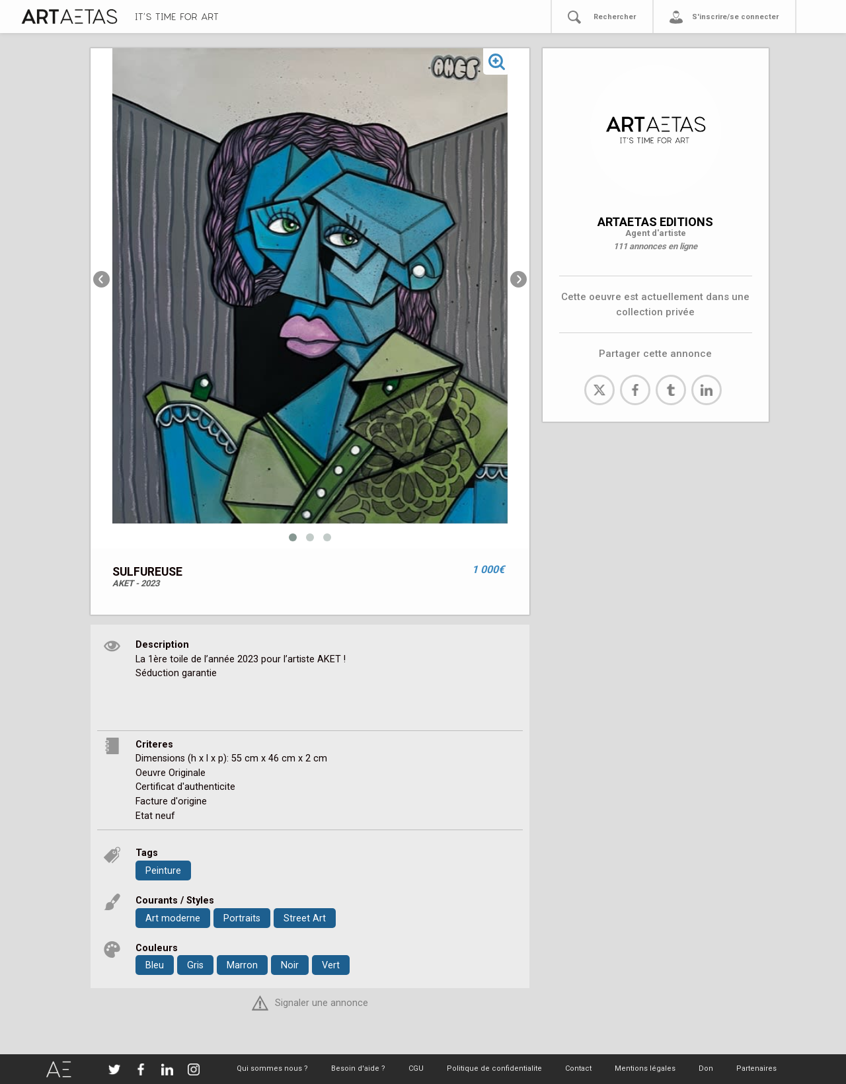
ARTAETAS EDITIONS (655, 222)
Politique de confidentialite (494, 1068)
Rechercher (615, 17)
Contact (578, 1068)
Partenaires (756, 1068)
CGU (416, 1068)
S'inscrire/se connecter (735, 17)
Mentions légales (645, 1068)
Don (706, 1068)
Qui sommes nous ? (272, 1068)
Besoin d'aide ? (358, 1068)
